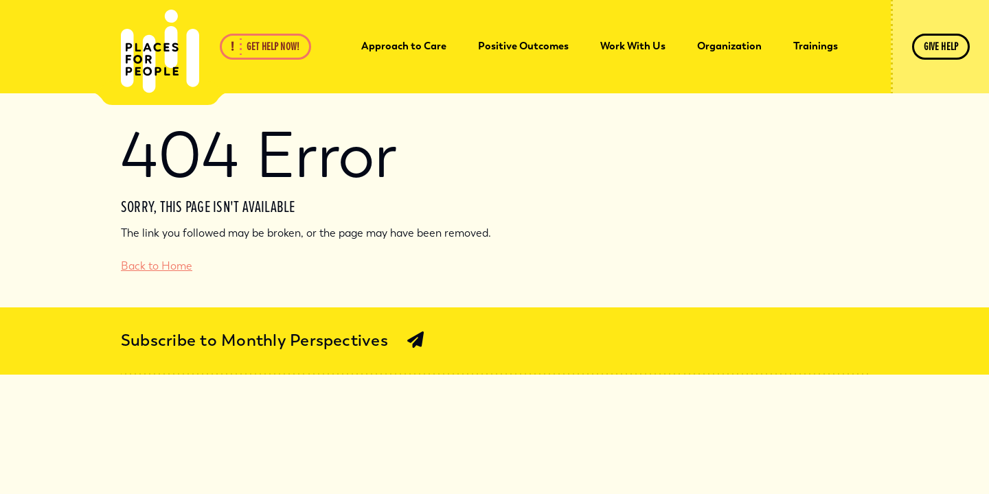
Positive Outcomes (523, 46)
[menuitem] (403, 46)
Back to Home (156, 266)
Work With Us (633, 46)
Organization (729, 46)
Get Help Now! (273, 47)
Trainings (815, 46)
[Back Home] (160, 51)
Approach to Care (403, 46)
